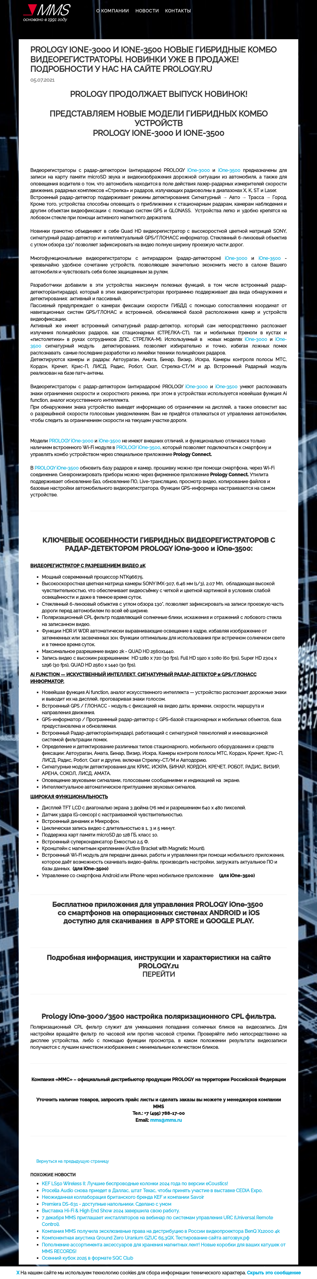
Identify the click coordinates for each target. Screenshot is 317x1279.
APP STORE (179, 921)
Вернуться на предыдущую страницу (72, 1161)
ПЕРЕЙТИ (159, 965)
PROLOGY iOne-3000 (71, 441)
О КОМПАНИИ (112, 11)
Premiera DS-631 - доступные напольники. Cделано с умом (106, 1204)
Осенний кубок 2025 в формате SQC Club (87, 1258)
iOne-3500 (229, 170)
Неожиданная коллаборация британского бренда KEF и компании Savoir (123, 1197)
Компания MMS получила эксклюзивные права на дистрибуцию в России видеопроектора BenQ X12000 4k (161, 1231)
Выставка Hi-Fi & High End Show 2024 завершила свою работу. (111, 1211)
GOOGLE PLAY (229, 921)
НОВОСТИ (147, 11)
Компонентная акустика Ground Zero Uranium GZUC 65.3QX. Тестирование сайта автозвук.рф (145, 1238)
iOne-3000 (198, 170)
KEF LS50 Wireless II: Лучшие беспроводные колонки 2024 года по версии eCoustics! (135, 1183)
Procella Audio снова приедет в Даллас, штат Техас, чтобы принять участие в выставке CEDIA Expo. (152, 1190)
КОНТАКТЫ (178, 11)
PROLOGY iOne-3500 (138, 447)
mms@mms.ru (166, 1120)
